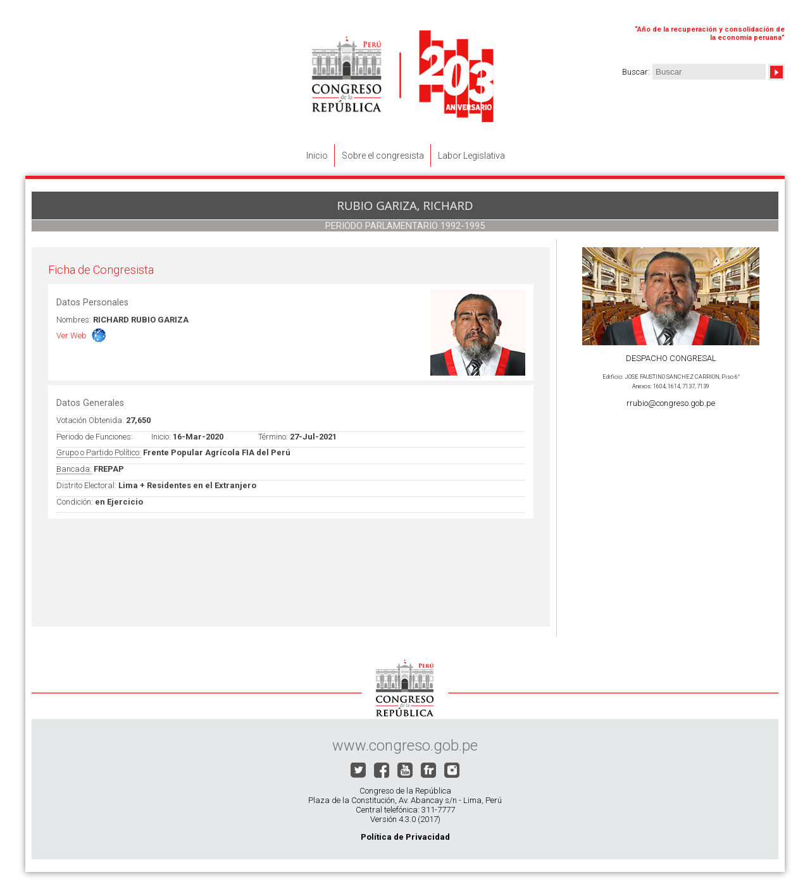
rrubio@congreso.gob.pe (670, 403)
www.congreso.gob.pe (405, 745)
